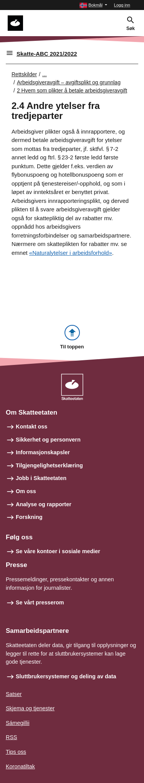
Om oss (26, 491)
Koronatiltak (20, 766)
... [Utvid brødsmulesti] (44, 74)
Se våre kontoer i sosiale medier (58, 551)
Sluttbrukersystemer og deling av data (66, 676)
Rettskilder (24, 74)
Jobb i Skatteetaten (41, 478)
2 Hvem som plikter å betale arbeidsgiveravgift (72, 90)
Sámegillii (18, 723)
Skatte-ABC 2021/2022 (47, 53)
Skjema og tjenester (30, 708)
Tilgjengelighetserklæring (49, 465)
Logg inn (122, 5)
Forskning (29, 517)
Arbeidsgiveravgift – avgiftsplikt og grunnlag (69, 82)
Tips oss (16, 752)
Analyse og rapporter (43, 504)
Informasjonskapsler (43, 452)
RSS (11, 737)
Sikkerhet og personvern (48, 440)
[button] (93, 5)
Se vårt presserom (40, 602)
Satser (14, 694)
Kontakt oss (31, 426)
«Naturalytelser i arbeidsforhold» (70, 252)
